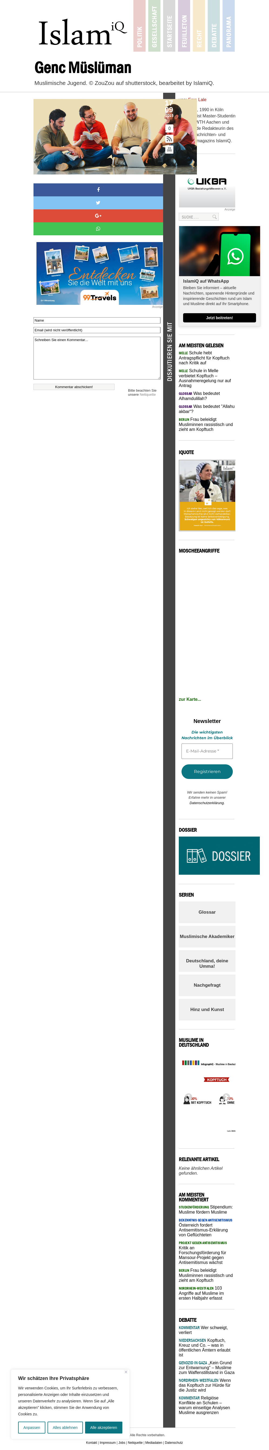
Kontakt (91, 1443)
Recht (199, 26)
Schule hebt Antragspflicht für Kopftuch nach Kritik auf (204, 358)
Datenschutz (174, 1443)
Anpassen (31, 1427)
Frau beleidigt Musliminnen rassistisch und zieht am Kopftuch (206, 424)
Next (224, 1095)
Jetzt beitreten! (219, 318)
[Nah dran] (126, 1372)
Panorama (229, 26)
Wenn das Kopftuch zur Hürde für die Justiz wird (205, 1385)
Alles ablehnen (65, 1427)
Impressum (108, 1443)
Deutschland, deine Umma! (207, 963)
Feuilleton (184, 26)
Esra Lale (197, 99)
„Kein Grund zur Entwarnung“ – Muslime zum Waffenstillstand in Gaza (206, 1367)
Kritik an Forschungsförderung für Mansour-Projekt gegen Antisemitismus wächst (203, 1253)
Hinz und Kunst (207, 1009)
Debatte (214, 26)
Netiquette (148, 394)
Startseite (169, 26)
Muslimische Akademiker (207, 936)
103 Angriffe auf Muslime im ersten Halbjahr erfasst (201, 1293)
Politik (139, 26)
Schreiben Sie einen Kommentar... (96, 358)
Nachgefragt (207, 985)
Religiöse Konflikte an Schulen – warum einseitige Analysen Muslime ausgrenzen (204, 1405)
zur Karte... (190, 699)
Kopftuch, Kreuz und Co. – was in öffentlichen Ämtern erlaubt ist (204, 1347)
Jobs (121, 1443)
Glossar (207, 912)
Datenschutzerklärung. (207, 803)
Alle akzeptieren (103, 1427)
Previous (187, 1095)
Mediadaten (153, 1443)
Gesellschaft (154, 26)
